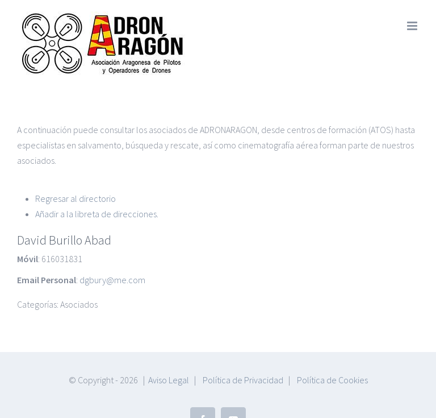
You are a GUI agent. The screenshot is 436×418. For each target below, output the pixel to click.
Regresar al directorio (75, 154)
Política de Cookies (332, 335)
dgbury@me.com (112, 235)
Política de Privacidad (243, 335)
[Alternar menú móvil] (413, 26)
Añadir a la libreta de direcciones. (96, 169)
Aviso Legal (168, 335)
